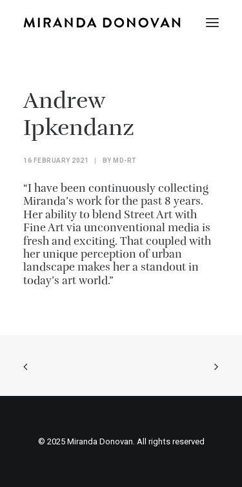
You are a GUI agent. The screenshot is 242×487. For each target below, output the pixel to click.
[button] (212, 22)
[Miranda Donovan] (102, 22)
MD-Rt (125, 160)
